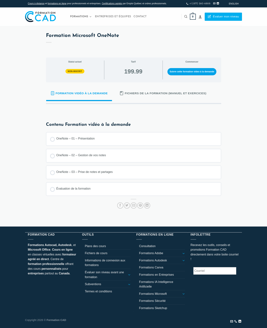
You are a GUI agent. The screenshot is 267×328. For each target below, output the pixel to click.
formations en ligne (57, 3)
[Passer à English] (233, 3)
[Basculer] (129, 274)
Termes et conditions (98, 291)
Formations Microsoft (153, 293)
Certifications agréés (112, 3)
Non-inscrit (75, 71)
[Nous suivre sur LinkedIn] (218, 3)
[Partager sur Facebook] (120, 205)
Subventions (93, 284)
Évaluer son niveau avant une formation (104, 275)
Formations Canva (151, 267)
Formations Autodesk (153, 260)
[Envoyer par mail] (134, 205)
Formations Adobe (151, 253)
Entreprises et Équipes (113, 16)
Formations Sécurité (152, 300)
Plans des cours (95, 246)
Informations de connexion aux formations (105, 263)
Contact (140, 16)
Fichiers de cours (96, 253)
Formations (81, 16)
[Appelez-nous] (235, 321)
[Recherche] (185, 16)
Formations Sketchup (153, 308)
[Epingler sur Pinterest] (140, 205)
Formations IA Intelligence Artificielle (156, 284)
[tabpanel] (133, 110)
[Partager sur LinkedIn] (147, 205)
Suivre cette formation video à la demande (192, 71)
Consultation (147, 246)
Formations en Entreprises (156, 274)
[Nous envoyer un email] (214, 3)
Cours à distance (36, 3)
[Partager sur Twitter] (127, 205)
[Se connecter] (200, 17)
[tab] (79, 93)
